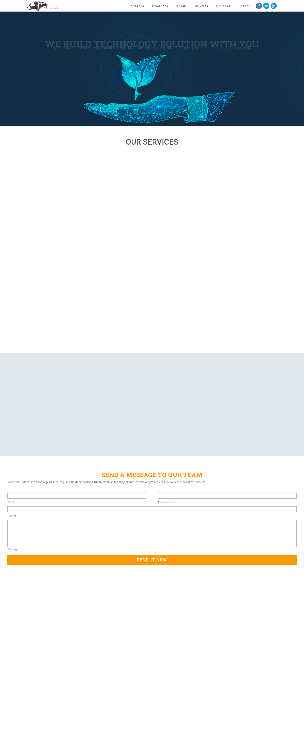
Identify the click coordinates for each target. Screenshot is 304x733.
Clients (201, 6)
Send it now (152, 560)
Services (136, 6)
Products (160, 6)
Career (244, 6)
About (181, 6)
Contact (223, 6)
